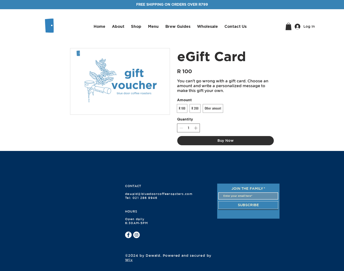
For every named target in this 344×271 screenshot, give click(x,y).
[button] (288, 26)
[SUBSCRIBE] (248, 205)
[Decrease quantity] (181, 128)
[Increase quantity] (195, 128)
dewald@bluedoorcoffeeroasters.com (158, 194)
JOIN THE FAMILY (247, 188)
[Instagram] (136, 235)
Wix (129, 260)
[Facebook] (128, 235)
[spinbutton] (188, 128)
